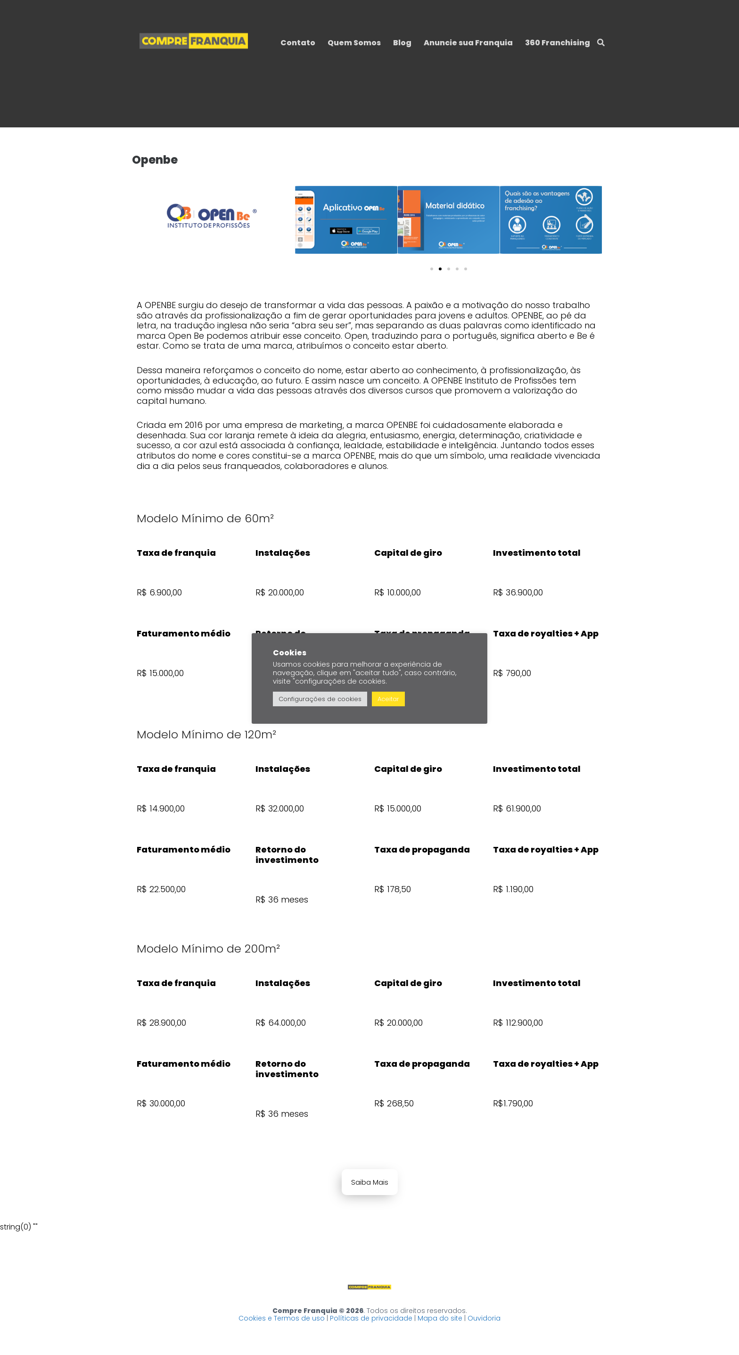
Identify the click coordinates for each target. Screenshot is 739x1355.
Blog (402, 42)
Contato (297, 42)
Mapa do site (440, 1318)
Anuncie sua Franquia (468, 42)
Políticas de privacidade (371, 1318)
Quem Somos (354, 42)
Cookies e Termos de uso (281, 1318)
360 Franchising (557, 42)
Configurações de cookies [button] (320, 698)
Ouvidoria (484, 1318)
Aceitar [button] (388, 698)
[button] (309, 221)
